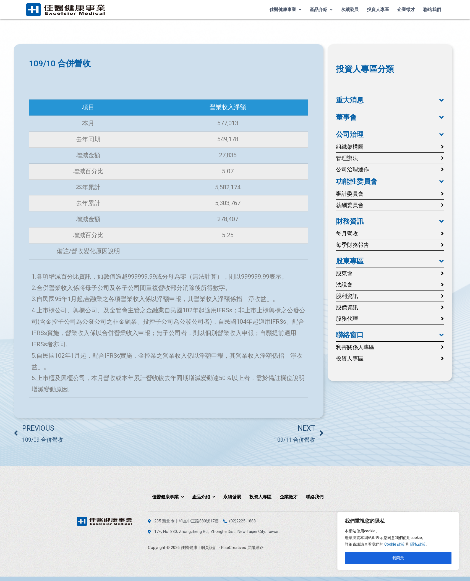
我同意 (398, 558)
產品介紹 (321, 9)
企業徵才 (406, 9)
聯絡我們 (432, 9)
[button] (390, 100)
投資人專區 (378, 9)
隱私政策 (418, 544)
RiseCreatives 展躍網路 (242, 547)
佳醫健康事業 (285, 9)
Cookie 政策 (394, 544)
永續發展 (350, 9)
